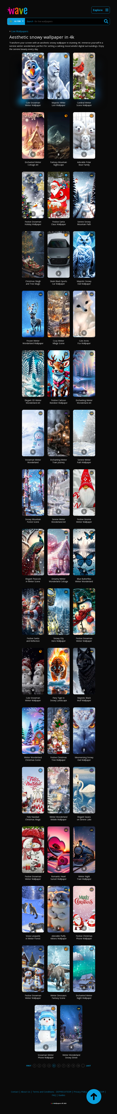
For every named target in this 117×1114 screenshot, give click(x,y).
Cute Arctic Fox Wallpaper (84, 342)
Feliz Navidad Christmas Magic (33, 818)
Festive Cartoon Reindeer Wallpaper (58, 401)
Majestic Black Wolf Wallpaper (84, 699)
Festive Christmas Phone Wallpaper (84, 937)
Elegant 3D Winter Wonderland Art (33, 401)
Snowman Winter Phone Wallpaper (46, 1056)
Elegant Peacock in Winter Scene (33, 580)
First (28, 1065)
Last (88, 1065)
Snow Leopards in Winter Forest (33, 937)
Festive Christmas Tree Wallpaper (58, 758)
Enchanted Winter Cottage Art (33, 163)
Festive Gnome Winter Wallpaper (84, 520)
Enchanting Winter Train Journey (58, 461)
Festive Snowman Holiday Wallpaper (33, 223)
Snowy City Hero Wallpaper (58, 639)
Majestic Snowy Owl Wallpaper (84, 282)
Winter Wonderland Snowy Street (71, 1056)
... (83, 1065)
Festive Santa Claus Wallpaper (58, 223)
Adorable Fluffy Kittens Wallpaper (59, 937)
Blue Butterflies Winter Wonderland (84, 580)
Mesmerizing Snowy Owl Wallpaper (84, 758)
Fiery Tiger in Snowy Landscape (58, 699)
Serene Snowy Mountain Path (84, 223)
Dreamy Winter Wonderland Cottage (58, 580)
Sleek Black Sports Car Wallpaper (58, 282)
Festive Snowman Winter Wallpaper (84, 639)
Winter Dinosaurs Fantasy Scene (58, 996)
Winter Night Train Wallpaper (84, 877)
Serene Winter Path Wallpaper (84, 461)
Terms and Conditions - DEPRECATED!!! (52, 1091)
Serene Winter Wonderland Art (58, 520)
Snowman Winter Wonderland (33, 461)
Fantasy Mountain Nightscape (58, 163)
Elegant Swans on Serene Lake (84, 818)
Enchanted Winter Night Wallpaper (84, 996)
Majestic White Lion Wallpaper (58, 104)
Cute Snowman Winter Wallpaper (33, 104)
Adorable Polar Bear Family (84, 163)
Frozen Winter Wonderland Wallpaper (33, 342)
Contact (15, 1091)
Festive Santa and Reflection (33, 639)
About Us (25, 1091)
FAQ (54, 1095)
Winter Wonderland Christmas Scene (33, 758)
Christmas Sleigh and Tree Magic (33, 282)
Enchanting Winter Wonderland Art (84, 401)
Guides (61, 1095)
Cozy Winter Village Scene (58, 342)
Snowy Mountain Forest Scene (33, 520)
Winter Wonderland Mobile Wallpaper (58, 818)
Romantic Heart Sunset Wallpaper (58, 877)
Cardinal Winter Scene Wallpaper (84, 104)
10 (78, 1065)
